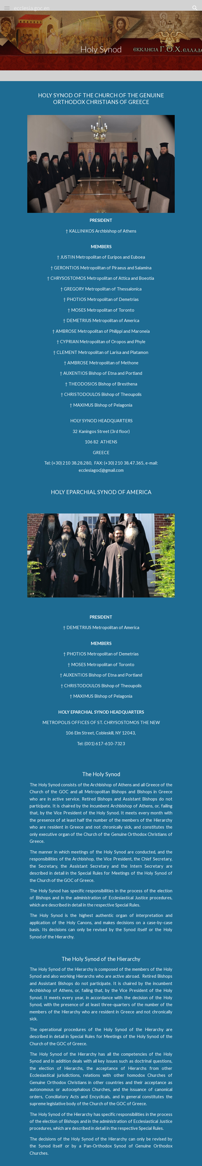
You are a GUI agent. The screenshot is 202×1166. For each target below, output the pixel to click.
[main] (100, 40)
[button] (7, 8)
